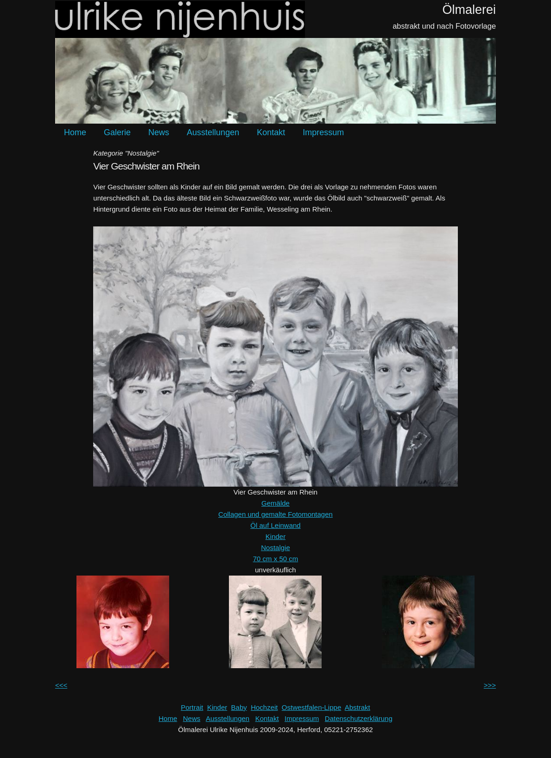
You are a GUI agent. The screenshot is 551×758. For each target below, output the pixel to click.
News (158, 132)
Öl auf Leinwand (275, 525)
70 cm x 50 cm (275, 559)
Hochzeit (264, 707)
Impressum (323, 132)
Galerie (117, 132)
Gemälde (275, 503)
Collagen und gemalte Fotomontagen (275, 514)
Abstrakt (357, 707)
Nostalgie (275, 547)
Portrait (192, 707)
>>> (490, 685)
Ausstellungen (213, 132)
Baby (239, 707)
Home (75, 132)
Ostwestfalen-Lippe (311, 707)
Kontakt (271, 132)
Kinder (275, 536)
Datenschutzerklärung (359, 718)
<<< (61, 685)
